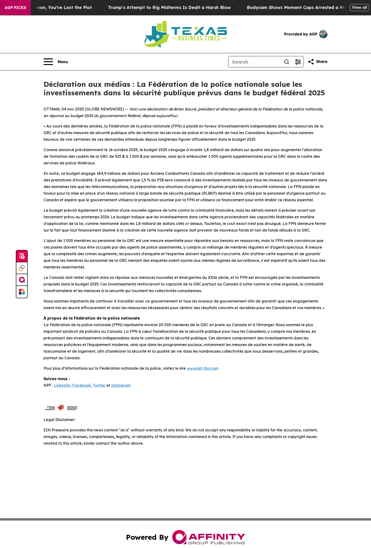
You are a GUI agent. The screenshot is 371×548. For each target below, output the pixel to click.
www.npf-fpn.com (202, 368)
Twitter (99, 385)
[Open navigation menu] (56, 61)
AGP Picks (15, 7)
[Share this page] (317, 61)
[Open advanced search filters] (298, 61)
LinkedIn (62, 385)
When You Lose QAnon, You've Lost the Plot (58, 7)
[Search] (254, 61)
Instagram (121, 385)
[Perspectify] (21, 268)
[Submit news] (21, 256)
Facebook (81, 385)
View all (359, 7)
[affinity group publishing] (21, 280)
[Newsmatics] (21, 292)
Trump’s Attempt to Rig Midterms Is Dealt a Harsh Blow (183, 7)
